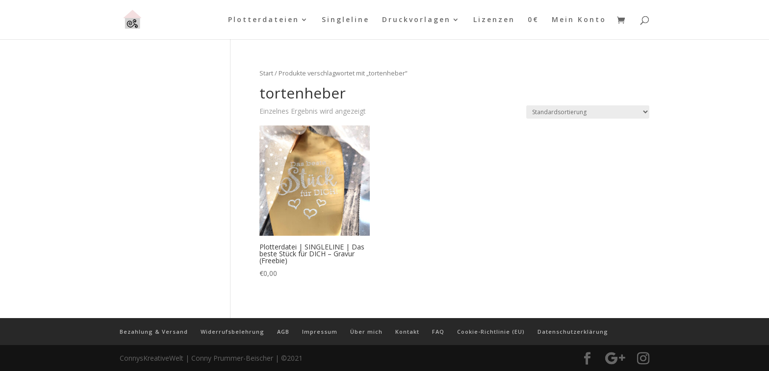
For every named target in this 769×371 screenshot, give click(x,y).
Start (266, 73)
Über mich (366, 331)
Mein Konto (579, 20)
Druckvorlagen (416, 20)
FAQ (438, 331)
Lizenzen (494, 20)
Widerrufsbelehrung (232, 331)
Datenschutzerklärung (573, 331)
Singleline (345, 20)
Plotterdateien (263, 20)
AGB (283, 331)
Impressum (319, 331)
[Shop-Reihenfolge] (587, 112)
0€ (533, 20)
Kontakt (407, 331)
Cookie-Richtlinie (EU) (491, 331)
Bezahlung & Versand (154, 331)
